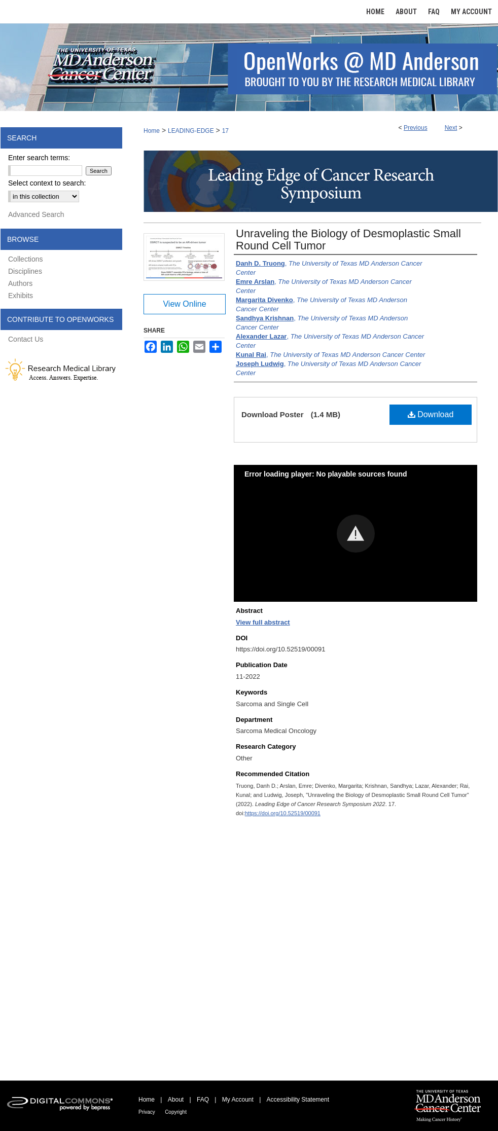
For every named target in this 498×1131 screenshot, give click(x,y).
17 (225, 130)
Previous (416, 127)
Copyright (176, 1112)
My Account (238, 1099)
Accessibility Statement (298, 1099)
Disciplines (25, 271)
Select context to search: (47, 183)
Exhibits (20, 295)
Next (451, 127)
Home (152, 130)
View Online (184, 304)
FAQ (203, 1099)
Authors (20, 283)
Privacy (146, 1112)
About (176, 1099)
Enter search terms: (39, 158)
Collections (25, 259)
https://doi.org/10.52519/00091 (283, 813)
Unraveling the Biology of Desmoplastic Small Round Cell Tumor (348, 239)
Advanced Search (36, 214)
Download (431, 414)
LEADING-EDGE (191, 130)
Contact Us (25, 339)
